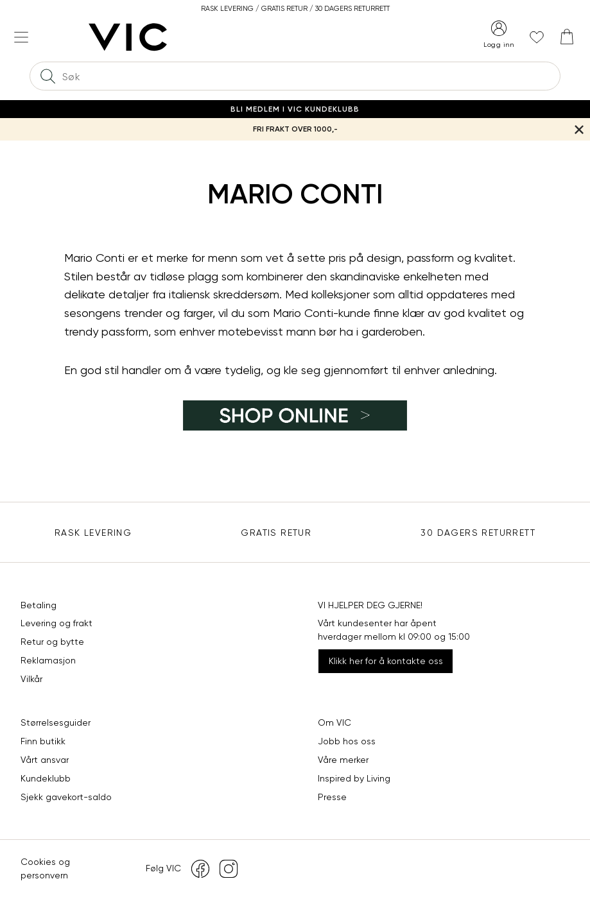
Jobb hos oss (347, 741)
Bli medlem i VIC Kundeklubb (295, 109)
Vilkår (31, 679)
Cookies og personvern (45, 868)
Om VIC (334, 722)
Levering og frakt (56, 623)
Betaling (38, 605)
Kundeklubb (46, 778)
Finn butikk (43, 741)
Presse (332, 797)
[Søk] (47, 76)
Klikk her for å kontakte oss (386, 661)
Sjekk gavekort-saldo (66, 797)
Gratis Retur (276, 532)
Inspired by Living (354, 778)
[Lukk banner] (579, 129)
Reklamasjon (48, 660)
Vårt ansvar (45, 760)
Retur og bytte (52, 641)
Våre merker (343, 760)
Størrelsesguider (56, 722)
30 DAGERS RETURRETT (478, 532)
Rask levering (93, 532)
